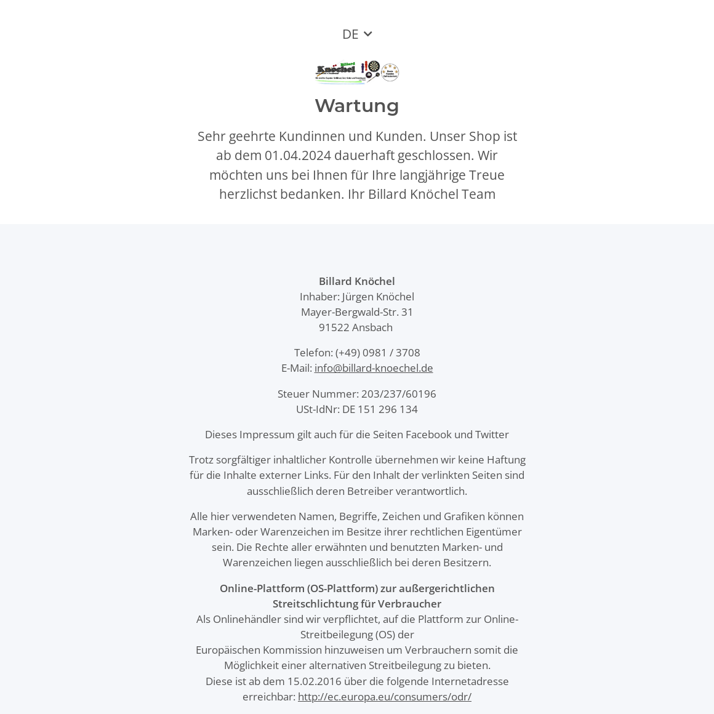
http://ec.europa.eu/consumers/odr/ (384, 696)
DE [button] (350, 33)
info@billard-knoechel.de (374, 368)
